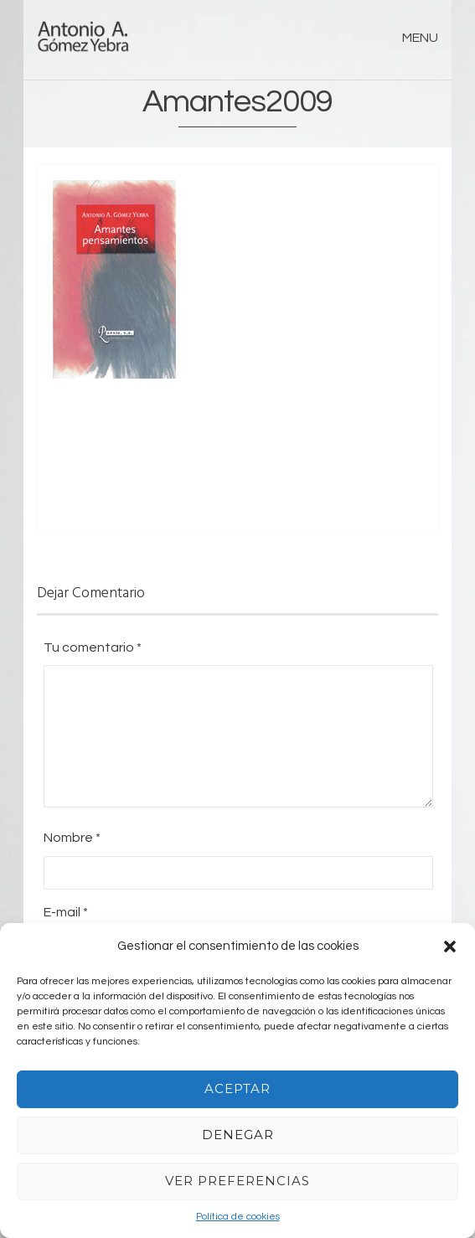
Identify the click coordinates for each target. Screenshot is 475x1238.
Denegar (238, 1135)
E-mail (66, 912)
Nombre (72, 837)
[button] (449, 946)
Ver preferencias (237, 1181)
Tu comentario (93, 647)
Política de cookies (238, 1216)
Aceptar (237, 1088)
